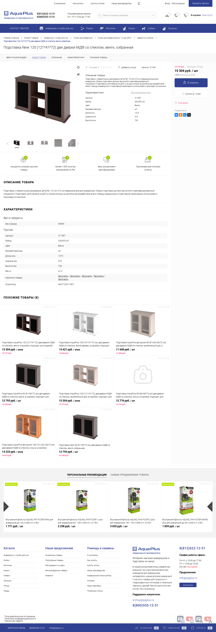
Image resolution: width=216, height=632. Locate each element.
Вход (167, 3)
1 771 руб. (14, 526)
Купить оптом (97, 3)
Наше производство (121, 3)
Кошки (6, 571)
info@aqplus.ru (188, 578)
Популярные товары (54, 560)
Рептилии (8, 566)
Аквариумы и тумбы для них (16, 555)
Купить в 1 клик (191, 94)
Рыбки (6, 560)
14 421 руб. (85, 351)
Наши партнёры (94, 586)
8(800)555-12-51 (37, 628)
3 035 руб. (119, 526)
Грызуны (8, 581)
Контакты (188, 585)
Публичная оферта (13, 621)
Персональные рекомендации (87, 475)
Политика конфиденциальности (20, 619)
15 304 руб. (28, 351)
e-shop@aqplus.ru (143, 600)
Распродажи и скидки (55, 566)
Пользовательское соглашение (19, 617)
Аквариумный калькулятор (99, 576)
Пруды (6, 591)
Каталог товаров (19, 28)
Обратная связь (14, 628)
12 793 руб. (28, 402)
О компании (60, 3)
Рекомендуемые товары (56, 571)
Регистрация (178, 3)
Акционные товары (53, 555)
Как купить (78, 3)
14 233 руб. (28, 453)
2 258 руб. (66, 526)
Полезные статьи (95, 591)
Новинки (49, 576)
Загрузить (63, 276)
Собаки (7, 576)
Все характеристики (141, 92)
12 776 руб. (142, 402)
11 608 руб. (142, 351)
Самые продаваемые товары (130, 475)
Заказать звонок (200, 3)
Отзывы (90, 581)
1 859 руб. (171, 526)
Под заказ (181, 103)
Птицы (6, 586)
